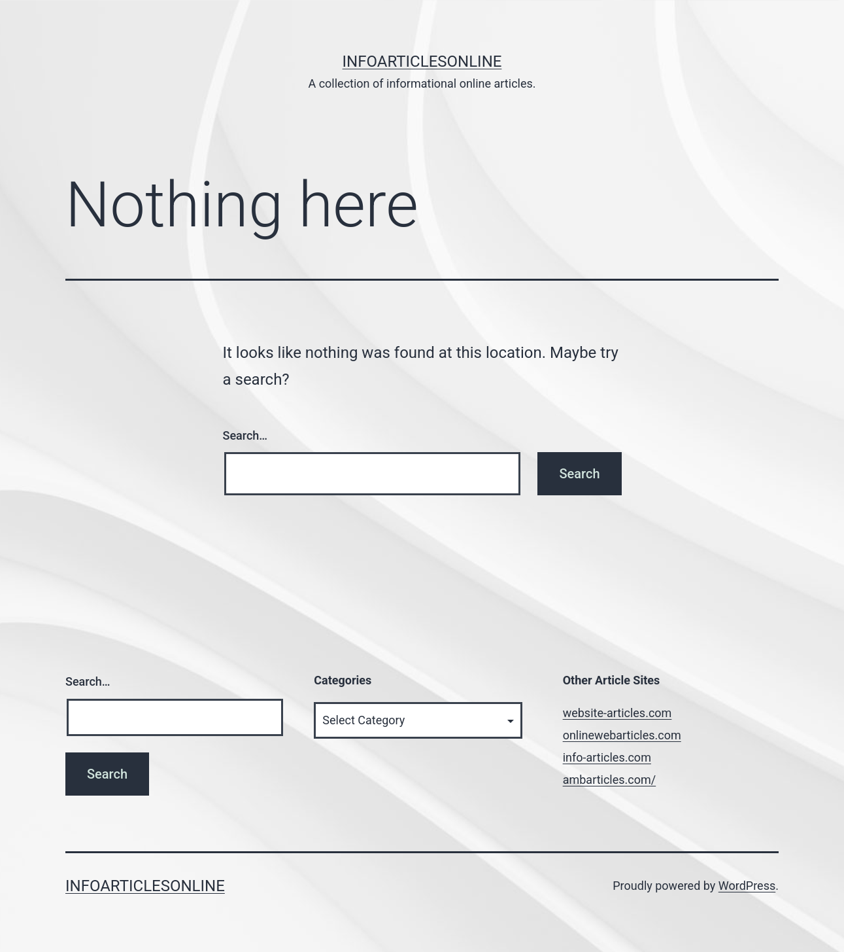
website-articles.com (617, 713)
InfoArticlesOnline (422, 61)
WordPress (746, 885)
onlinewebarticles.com (622, 735)
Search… (245, 435)
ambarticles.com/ (609, 779)
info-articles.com (607, 757)
